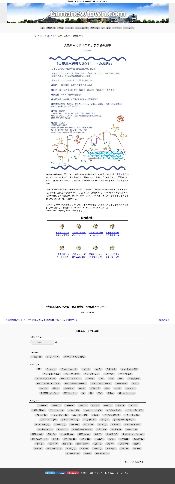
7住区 (131, 405)
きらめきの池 (112, 410)
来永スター (130, 388)
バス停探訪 (109, 374)
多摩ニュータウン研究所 (101, 383)
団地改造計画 (134, 379)
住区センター (41, 424)
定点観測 (43, 388)
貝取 (82, 449)
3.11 (93, 405)
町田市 (38, 444)
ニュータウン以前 (81, 28)
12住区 (55, 405)
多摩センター (130, 424)
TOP (83, 473)
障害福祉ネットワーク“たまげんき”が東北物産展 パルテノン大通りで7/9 (42, 320)
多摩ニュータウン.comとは (116, 473)
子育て (135, 383)
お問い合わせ (96, 473)
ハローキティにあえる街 (45, 379)
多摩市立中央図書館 (80, 429)
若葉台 (110, 393)
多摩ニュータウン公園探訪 (74, 357)
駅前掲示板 (94, 28)
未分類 (117, 388)
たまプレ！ (87, 50)
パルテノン (117, 28)
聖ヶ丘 (65, 444)
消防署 (122, 439)
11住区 (41, 405)
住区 (101, 379)
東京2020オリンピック (49, 393)
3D (39, 369)
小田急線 (35, 434)
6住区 (119, 405)
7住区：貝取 (37, 410)
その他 (98, 369)
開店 (135, 449)
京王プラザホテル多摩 (122, 420)
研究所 (61, 28)
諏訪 (36, 449)
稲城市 (51, 444)
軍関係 (95, 449)
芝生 (96, 444)
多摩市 (60, 429)
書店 (96, 434)
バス (94, 415)
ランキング (52, 357)
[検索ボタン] (56, 342)
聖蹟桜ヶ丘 (81, 444)
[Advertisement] (88, 283)
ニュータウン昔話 (91, 374)
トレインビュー (58, 415)
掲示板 (55, 388)
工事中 (50, 434)
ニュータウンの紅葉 (129, 369)
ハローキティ (130, 415)
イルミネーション (91, 410)
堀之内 (114, 424)
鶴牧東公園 (100, 453)
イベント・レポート (68, 369)
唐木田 (101, 424)
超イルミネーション (126, 393)
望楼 (107, 388)
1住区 (81, 405)
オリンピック (129, 28)
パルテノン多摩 (125, 374)
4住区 (106, 405)
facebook (61, 473)
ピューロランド (47, 420)
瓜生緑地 (137, 439)
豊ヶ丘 (69, 449)
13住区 (68, 405)
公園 (108, 28)
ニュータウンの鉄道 (51, 374)
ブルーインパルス (68, 420)
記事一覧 (51, 28)
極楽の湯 (163, 320)
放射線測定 (69, 388)
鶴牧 (86, 453)
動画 (120, 379)
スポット (86, 369)
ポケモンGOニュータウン (70, 379)
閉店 (122, 449)
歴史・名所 (68, 439)
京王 (103, 420)
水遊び (83, 439)
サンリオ (39, 415)
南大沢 (86, 424)
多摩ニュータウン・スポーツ (48, 383)
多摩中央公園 (121, 383)
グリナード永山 (132, 410)
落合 (135, 444)
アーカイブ (51, 369)
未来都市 (110, 434)
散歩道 (81, 388)
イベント (71, 410)
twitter (50, 473)
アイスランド (55, 410)
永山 (97, 439)
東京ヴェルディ (70, 393)
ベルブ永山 (88, 420)
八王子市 (58, 424)
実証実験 (114, 429)
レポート (69, 28)
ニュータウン (78, 415)
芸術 (100, 393)
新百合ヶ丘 (95, 388)
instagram (72, 473)
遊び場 (109, 449)
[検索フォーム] (42, 342)
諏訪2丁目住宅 (52, 449)
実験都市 (129, 429)
